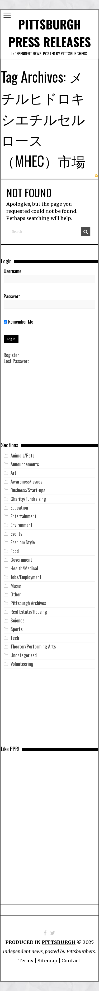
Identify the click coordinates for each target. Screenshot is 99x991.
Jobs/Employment (26, 577)
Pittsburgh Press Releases (49, 33)
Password (12, 296)
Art (13, 472)
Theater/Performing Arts (33, 646)
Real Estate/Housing (29, 611)
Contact (71, 961)
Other (16, 594)
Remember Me (18, 321)
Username (12, 271)
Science (18, 620)
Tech (15, 637)
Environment (21, 524)
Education (19, 507)
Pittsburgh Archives (28, 603)
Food (15, 550)
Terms (25, 961)
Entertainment (23, 516)
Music (16, 585)
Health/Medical (24, 568)
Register (11, 354)
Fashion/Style (23, 542)
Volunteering (22, 663)
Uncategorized (24, 655)
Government (21, 559)
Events (16, 533)
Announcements (25, 464)
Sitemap (47, 961)
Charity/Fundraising (28, 498)
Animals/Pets (22, 455)
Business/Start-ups (28, 490)
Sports (16, 629)
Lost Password (17, 361)
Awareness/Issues (26, 481)
